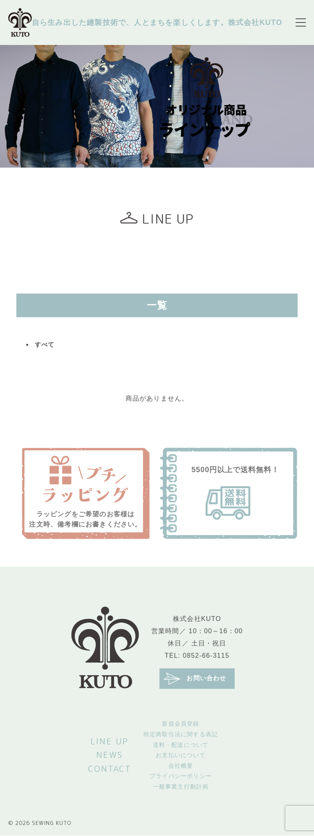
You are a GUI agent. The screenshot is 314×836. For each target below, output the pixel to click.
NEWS (109, 755)
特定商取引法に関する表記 (181, 734)
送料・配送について (181, 745)
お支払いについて (181, 756)
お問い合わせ (195, 679)
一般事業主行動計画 (181, 787)
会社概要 (180, 766)
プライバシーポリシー (181, 776)
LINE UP (109, 741)
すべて (45, 344)
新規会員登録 (180, 724)
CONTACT (109, 769)
